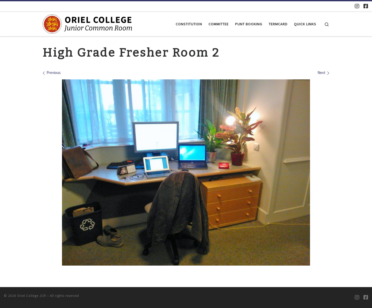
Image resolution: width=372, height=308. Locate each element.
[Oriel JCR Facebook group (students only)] (365, 6)
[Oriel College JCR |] (87, 23)
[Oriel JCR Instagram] (357, 6)
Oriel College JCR (31, 296)
